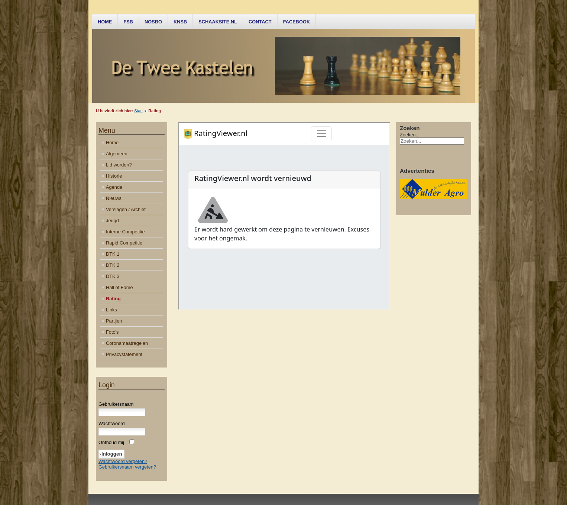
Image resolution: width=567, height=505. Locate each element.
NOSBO (153, 22)
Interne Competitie (125, 231)
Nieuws (114, 198)
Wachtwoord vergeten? (122, 461)
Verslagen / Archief (126, 209)
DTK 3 (112, 276)
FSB (128, 22)
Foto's (112, 332)
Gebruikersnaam (116, 404)
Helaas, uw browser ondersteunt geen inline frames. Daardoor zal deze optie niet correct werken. (284, 216)
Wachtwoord (111, 423)
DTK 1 (112, 254)
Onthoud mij (111, 442)
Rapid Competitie (124, 243)
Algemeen (116, 153)
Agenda (114, 187)
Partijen (114, 321)
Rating (113, 298)
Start (138, 111)
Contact (260, 22)
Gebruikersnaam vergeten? (127, 467)
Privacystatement (124, 354)
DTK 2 (112, 265)
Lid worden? (119, 165)
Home (105, 22)
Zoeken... (409, 134)
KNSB (180, 22)
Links (111, 310)
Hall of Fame (119, 287)
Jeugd (112, 220)
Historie (114, 176)
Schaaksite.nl (217, 22)
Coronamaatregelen (127, 343)
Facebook (296, 22)
